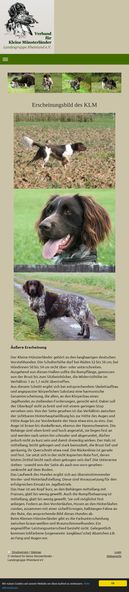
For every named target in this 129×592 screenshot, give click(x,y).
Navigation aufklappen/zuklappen (64, 59)
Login (118, 552)
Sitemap (36, 552)
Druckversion (18, 552)
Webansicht (114, 556)
